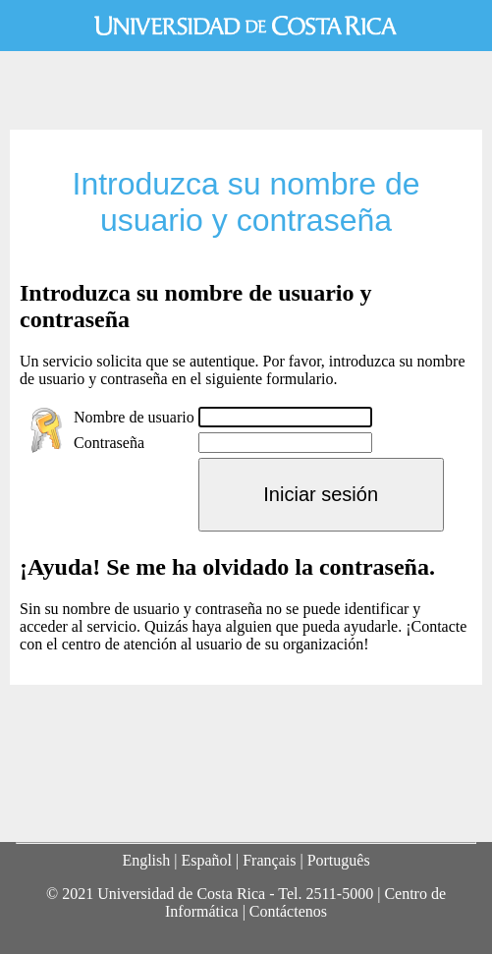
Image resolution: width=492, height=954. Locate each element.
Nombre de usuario (134, 417)
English (146, 860)
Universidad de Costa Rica (246, 25)
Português (338, 860)
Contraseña (109, 442)
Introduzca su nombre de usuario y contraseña (245, 202)
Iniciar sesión (320, 494)
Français (269, 860)
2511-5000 (339, 893)
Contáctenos (288, 911)
